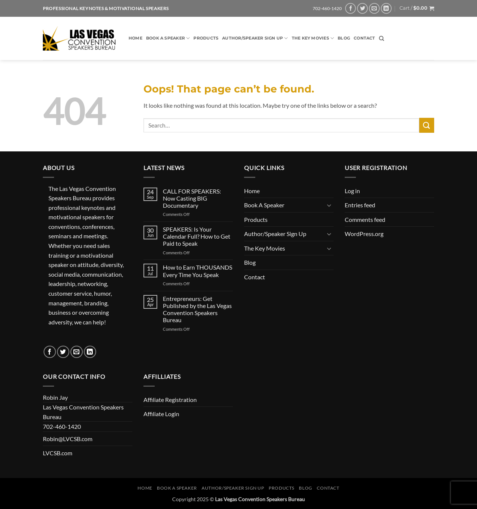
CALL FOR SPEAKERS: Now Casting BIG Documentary (192, 198)
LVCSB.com (57, 452)
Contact (364, 38)
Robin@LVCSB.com (67, 438)
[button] (416, 8)
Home (135, 38)
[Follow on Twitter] (362, 8)
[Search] (381, 38)
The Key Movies (313, 38)
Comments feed (365, 219)
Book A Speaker (168, 38)
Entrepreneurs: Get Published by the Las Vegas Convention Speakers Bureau (197, 309)
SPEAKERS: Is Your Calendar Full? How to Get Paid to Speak (196, 236)
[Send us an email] (374, 8)
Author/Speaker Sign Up (255, 38)
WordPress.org (364, 233)
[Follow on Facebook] (350, 8)
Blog (344, 38)
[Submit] (426, 125)
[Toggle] (329, 205)
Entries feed (360, 204)
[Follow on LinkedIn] (386, 8)
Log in (352, 190)
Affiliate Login (161, 413)
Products (205, 38)
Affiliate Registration (170, 399)
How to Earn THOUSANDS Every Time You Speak (197, 271)
